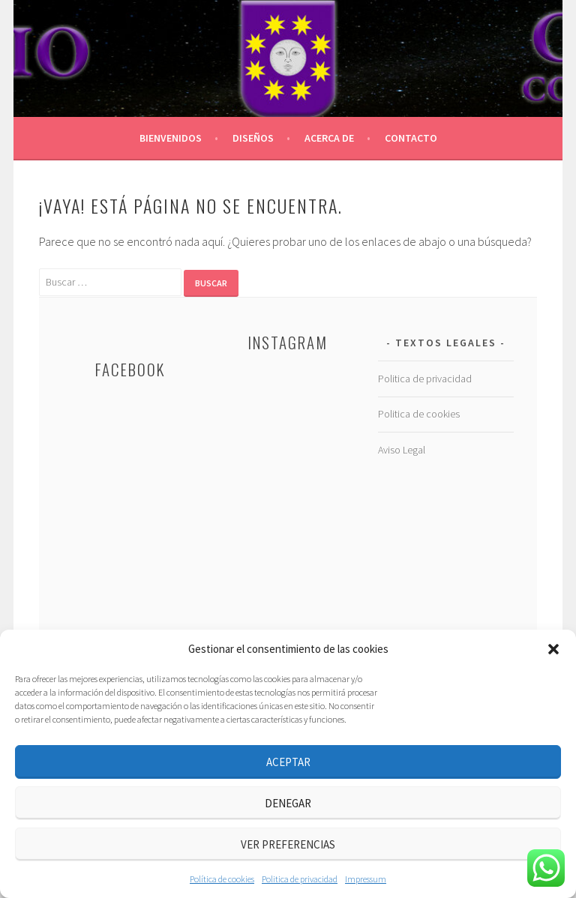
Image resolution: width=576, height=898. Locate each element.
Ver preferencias (288, 844)
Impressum (365, 879)
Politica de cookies (419, 414)
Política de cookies (222, 879)
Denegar (288, 803)
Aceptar (288, 762)
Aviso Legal (401, 449)
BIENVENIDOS (171, 138)
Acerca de (329, 138)
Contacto (411, 138)
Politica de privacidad (300, 879)
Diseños (253, 138)
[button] (553, 649)
